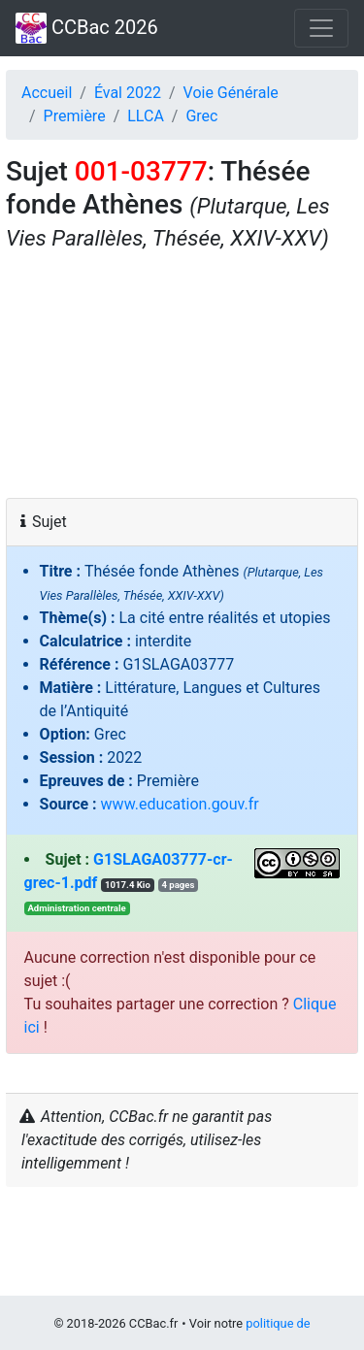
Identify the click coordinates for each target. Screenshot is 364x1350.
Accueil (46, 92)
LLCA (145, 116)
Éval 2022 (127, 92)
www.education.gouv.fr (180, 804)
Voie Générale (231, 92)
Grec (201, 116)
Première (75, 116)
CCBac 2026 (87, 28)
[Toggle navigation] (321, 28)
